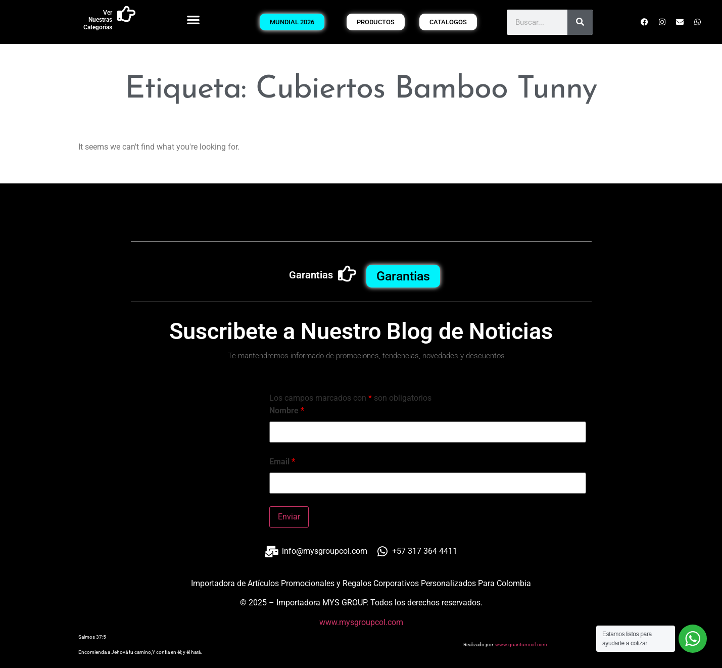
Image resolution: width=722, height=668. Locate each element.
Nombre (286, 411)
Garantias (311, 275)
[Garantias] (347, 274)
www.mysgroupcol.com (361, 622)
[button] (193, 19)
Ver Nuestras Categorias (97, 20)
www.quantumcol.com (521, 644)
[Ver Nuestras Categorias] (126, 14)
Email (282, 462)
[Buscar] (580, 22)
